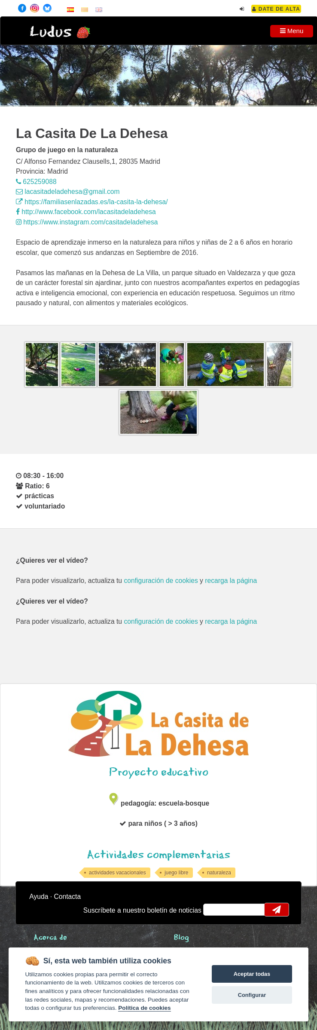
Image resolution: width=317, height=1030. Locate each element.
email (215, 909)
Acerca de (50, 938)
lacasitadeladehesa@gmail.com (68, 191)
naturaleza (219, 873)
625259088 (36, 181)
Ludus (51, 32)
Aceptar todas (252, 974)
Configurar (252, 995)
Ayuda (38, 896)
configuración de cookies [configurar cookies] (161, 580)
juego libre (176, 873)
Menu (292, 30)
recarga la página (231, 580)
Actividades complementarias (158, 855)
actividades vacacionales (117, 873)
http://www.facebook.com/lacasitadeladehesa (86, 211)
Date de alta (276, 9)
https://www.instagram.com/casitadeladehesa (87, 222)
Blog (181, 938)
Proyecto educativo (158, 772)
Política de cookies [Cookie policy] (144, 1008)
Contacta (67, 896)
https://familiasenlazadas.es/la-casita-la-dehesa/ (92, 201)
